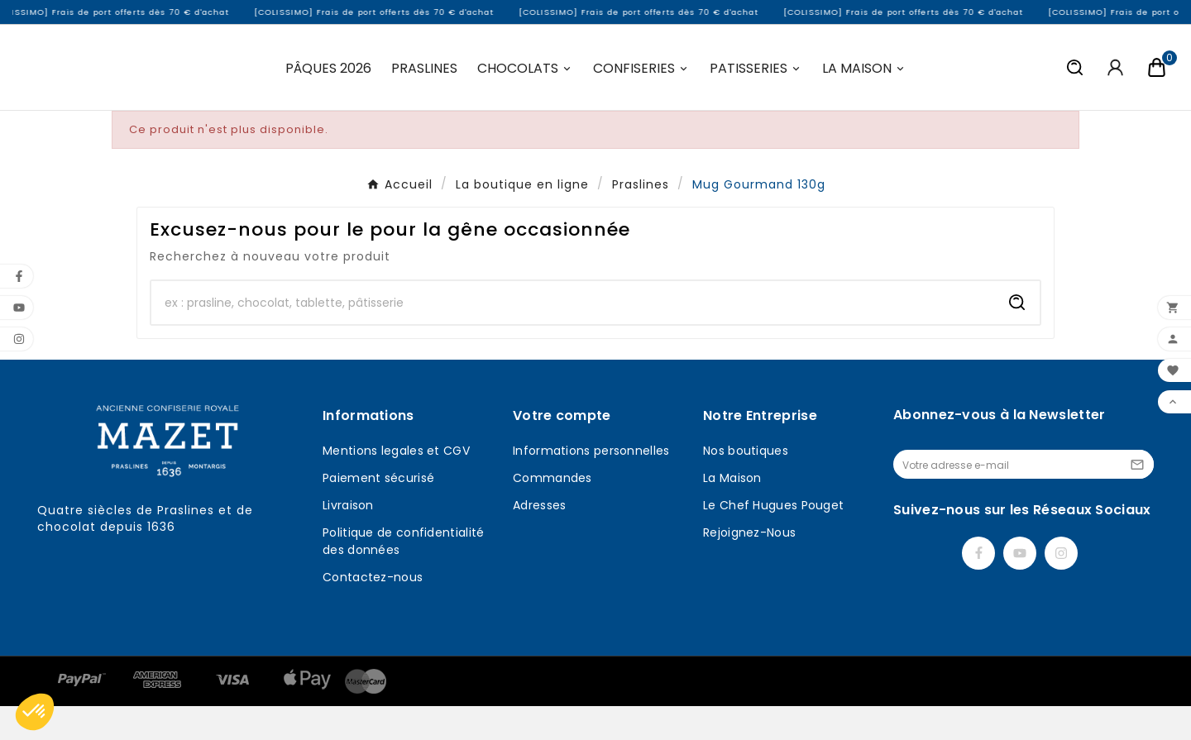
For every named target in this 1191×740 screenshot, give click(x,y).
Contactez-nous (373, 611)
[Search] (1017, 336)
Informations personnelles (591, 484)
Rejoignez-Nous (749, 566)
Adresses (539, 539)
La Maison (732, 512)
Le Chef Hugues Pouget (773, 539)
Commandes (552, 512)
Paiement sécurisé (378, 512)
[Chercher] (573, 336)
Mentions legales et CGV (396, 484)
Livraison (348, 539)
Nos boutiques (745, 484)
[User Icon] (1115, 84)
